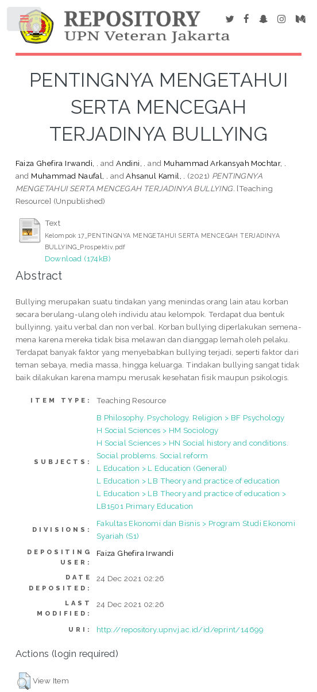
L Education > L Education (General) (161, 468)
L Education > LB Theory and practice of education (188, 480)
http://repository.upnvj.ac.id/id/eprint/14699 (180, 629)
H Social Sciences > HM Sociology (157, 430)
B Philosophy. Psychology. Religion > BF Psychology (190, 417)
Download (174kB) (78, 258)
